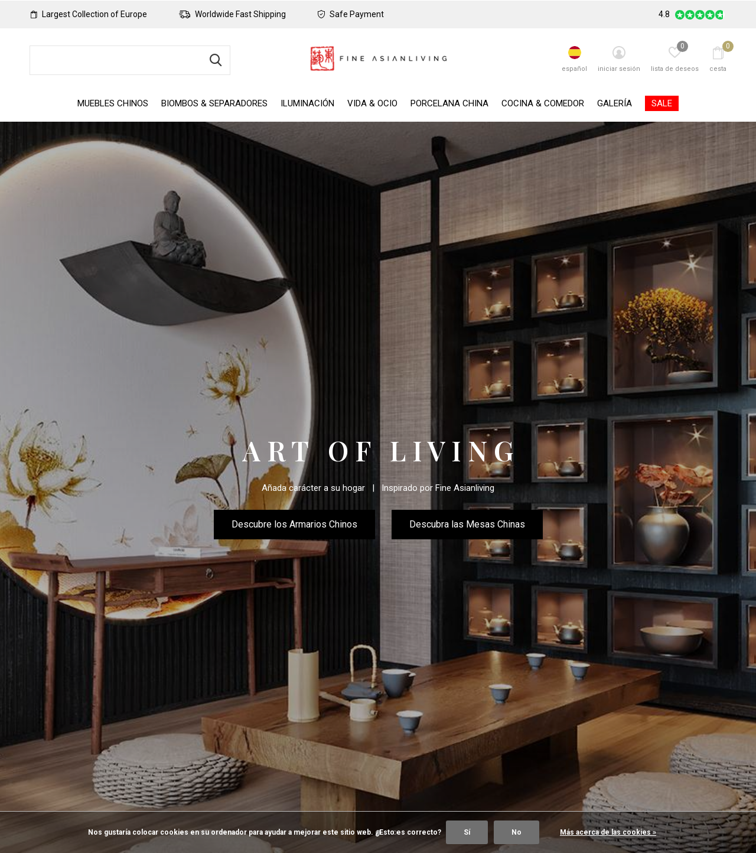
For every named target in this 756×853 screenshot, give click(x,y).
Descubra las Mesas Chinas (467, 524)
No (516, 832)
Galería (614, 103)
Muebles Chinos (112, 103)
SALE (661, 103)
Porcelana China (449, 103)
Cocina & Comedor (542, 103)
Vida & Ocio (372, 103)
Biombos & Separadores (214, 103)
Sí (467, 832)
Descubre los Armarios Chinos (294, 524)
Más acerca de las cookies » (608, 832)
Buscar (213, 60)
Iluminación (307, 103)
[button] (361, 711)
